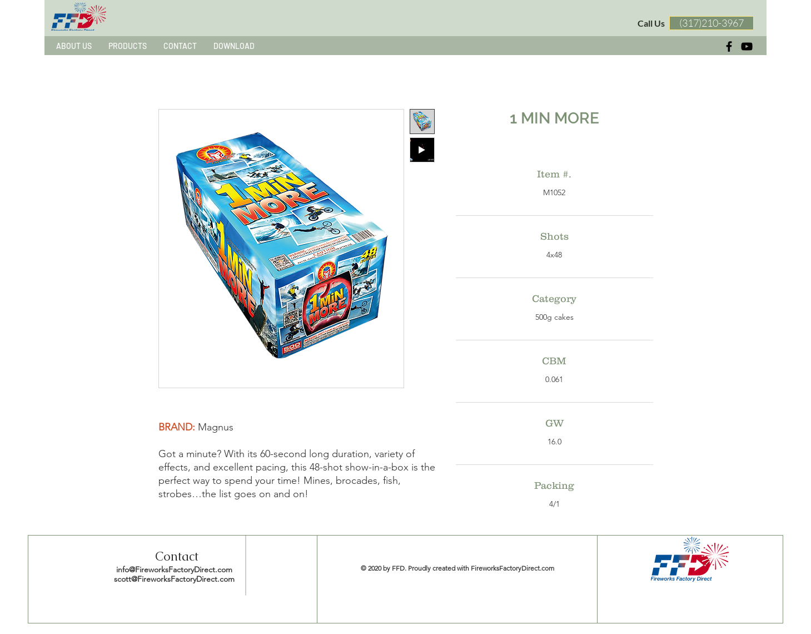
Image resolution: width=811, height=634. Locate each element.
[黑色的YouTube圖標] (747, 46)
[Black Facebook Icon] (729, 46)
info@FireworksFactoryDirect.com (174, 569)
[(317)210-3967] (711, 23)
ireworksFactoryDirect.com (514, 568)
